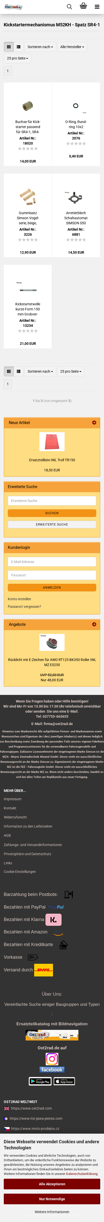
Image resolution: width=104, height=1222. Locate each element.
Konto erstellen (19, 599)
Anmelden (52, 587)
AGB (7, 835)
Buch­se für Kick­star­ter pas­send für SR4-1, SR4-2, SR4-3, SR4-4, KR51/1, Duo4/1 (27, 127)
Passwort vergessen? (24, 607)
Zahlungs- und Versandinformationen (33, 845)
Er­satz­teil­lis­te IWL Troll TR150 (52, 460)
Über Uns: (52, 994)
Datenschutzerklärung (81, 1174)
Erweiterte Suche (52, 524)
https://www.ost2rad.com (31, 1108)
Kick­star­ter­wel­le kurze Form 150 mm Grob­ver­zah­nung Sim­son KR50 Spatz (27, 309)
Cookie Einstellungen (20, 872)
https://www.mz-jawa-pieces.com (36, 1118)
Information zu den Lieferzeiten (28, 826)
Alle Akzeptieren (52, 1184)
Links (8, 863)
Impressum (12, 799)
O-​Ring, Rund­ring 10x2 (76, 124)
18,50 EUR (52, 470)
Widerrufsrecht (15, 817)
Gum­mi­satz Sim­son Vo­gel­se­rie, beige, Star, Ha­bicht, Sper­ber (28, 218)
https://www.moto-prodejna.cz (35, 1129)
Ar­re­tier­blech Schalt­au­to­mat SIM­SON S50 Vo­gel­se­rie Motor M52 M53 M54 (76, 218)
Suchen (52, 513)
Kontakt (10, 808)
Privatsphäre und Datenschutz (27, 854)
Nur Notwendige (52, 1199)
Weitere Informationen (52, 1212)
